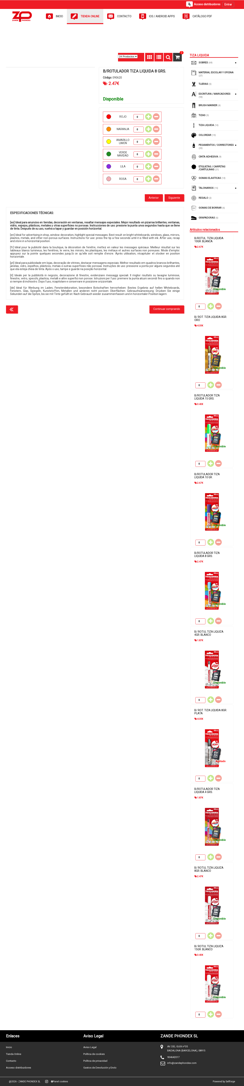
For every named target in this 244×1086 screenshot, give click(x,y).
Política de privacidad (95, 1060)
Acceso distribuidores (18, 1067)
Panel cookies (59, 1081)
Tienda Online (13, 1054)
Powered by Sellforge (224, 1081)
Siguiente (174, 197)
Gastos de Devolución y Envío (99, 1067)
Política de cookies (94, 1054)
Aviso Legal (90, 1047)
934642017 (173, 1057)
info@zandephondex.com (182, 1063)
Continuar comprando (166, 308)
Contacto (11, 1060)
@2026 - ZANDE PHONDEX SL (24, 1081)
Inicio (9, 1047)
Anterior (154, 197)
